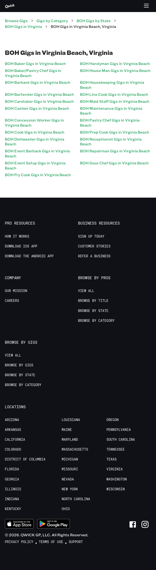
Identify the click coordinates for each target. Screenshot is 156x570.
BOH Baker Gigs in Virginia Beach (35, 63)
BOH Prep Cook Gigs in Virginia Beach (114, 132)
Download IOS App (21, 246)
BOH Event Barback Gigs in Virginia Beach (37, 153)
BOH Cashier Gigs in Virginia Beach (37, 108)
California (15, 439)
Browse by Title (93, 300)
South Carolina (120, 439)
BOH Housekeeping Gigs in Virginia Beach (112, 85)
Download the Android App (29, 256)
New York (70, 489)
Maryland (70, 439)
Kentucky (13, 509)
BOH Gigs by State (94, 20)
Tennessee (115, 449)
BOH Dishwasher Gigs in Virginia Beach (34, 141)
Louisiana (71, 420)
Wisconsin (115, 489)
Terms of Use (51, 542)
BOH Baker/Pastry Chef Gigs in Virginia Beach (33, 73)
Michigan (70, 459)
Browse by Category (96, 320)
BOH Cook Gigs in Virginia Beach (34, 132)
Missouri (70, 469)
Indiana (12, 499)
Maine (67, 430)
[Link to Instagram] (145, 524)
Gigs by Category (52, 20)
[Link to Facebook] (133, 524)
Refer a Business (94, 256)
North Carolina (76, 499)
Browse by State (93, 311)
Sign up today (91, 236)
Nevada (68, 479)
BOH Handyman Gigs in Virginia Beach (115, 63)
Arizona (12, 420)
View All (86, 291)
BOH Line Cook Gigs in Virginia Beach (114, 94)
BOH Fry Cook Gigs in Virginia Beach (38, 174)
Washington (116, 479)
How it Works (17, 236)
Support (76, 542)
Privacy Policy (19, 542)
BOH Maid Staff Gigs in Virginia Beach (114, 101)
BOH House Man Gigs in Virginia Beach (115, 70)
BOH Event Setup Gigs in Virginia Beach (35, 165)
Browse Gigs (16, 20)
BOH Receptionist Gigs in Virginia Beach (111, 141)
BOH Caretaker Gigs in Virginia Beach (39, 101)
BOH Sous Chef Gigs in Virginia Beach (114, 162)
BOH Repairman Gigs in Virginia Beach (115, 150)
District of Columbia (25, 459)
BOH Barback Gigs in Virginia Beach (37, 82)
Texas (111, 459)
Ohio (66, 509)
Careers (12, 300)
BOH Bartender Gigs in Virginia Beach (39, 94)
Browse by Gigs (19, 365)
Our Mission (16, 291)
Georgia (12, 479)
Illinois (13, 489)
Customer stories (94, 246)
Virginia (114, 469)
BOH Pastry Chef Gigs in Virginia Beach (110, 122)
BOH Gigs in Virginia (23, 26)
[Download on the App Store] (19, 524)
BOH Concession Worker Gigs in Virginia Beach (34, 122)
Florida (12, 469)
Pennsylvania (118, 430)
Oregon (112, 420)
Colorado (13, 449)
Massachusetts (75, 449)
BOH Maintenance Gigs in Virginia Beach (111, 111)
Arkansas (13, 430)
